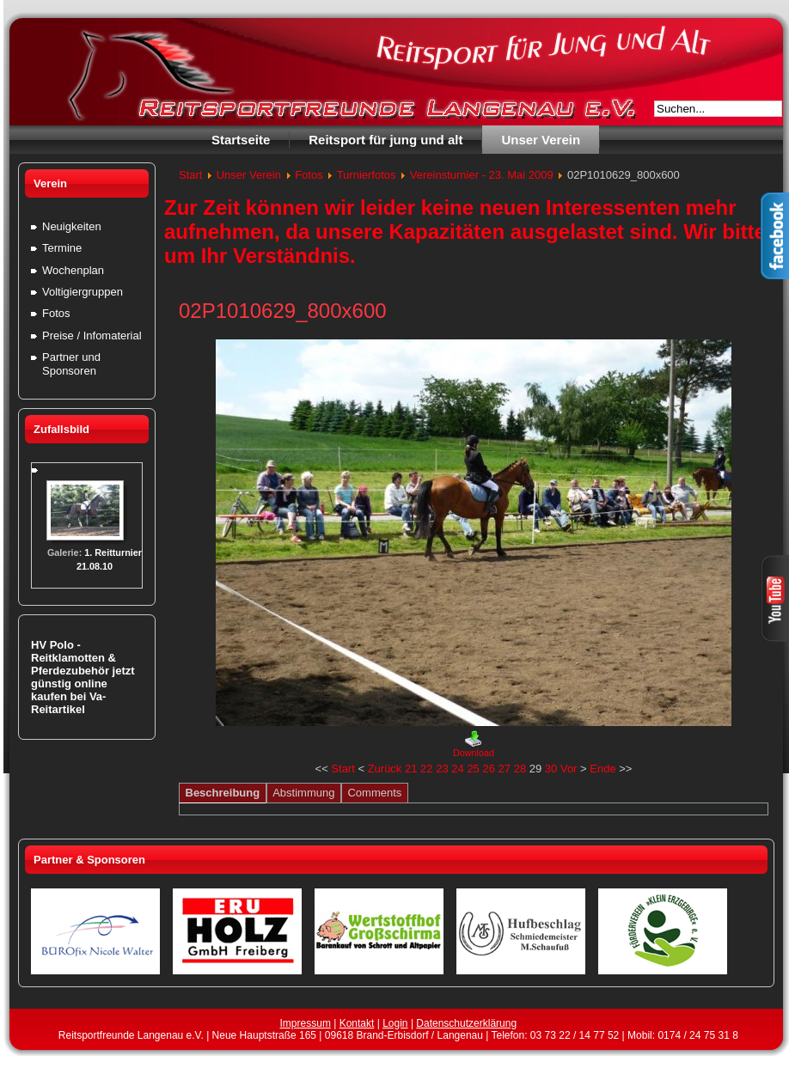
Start (190, 174)
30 (551, 768)
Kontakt (357, 1023)
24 (457, 768)
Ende (602, 768)
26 (488, 768)
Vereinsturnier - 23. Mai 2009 (482, 174)
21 (411, 768)
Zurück (385, 768)
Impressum (305, 1023)
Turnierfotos (366, 174)
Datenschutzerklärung (466, 1023)
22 (426, 768)
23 (442, 768)
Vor (569, 768)
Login (394, 1023)
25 (473, 768)
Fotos (309, 174)
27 (504, 768)
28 (520, 768)
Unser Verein (249, 174)
